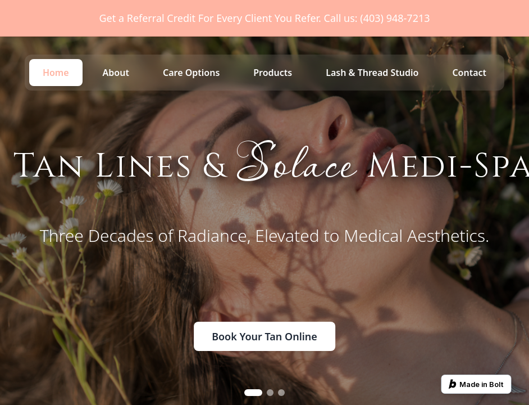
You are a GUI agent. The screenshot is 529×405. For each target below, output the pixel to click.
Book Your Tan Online (264, 336)
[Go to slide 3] (281, 392)
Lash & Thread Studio (372, 72)
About (116, 72)
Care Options (191, 72)
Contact (469, 72)
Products (272, 72)
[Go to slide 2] (270, 392)
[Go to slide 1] (253, 392)
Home (56, 72)
